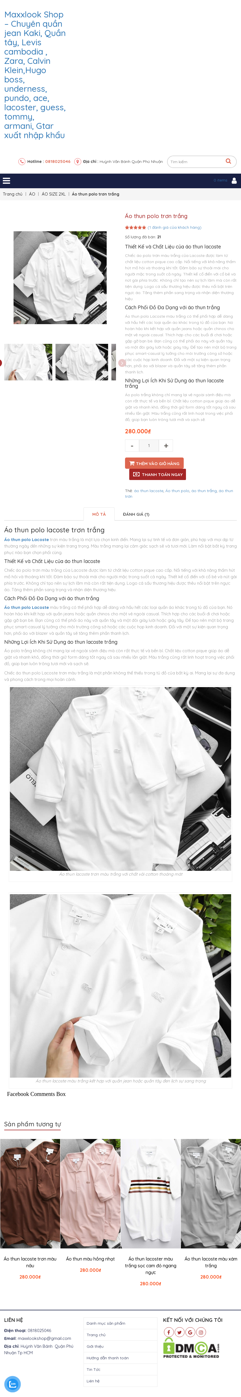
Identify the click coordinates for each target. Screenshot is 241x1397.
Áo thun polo (177, 490)
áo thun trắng (204, 490)
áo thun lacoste (148, 490)
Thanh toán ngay (162, 474)
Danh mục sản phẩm (106, 1323)
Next (122, 363)
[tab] (99, 514)
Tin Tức (93, 1369)
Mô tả (99, 514)
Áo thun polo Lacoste (26, 539)
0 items (220, 180)
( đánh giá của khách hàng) (174, 227)
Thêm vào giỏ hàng (157, 463)
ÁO (32, 194)
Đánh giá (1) (136, 514)
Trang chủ (13, 194)
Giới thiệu (95, 1346)
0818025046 (58, 161)
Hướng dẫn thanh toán (108, 1358)
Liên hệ (93, 1381)
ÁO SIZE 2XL (54, 194)
